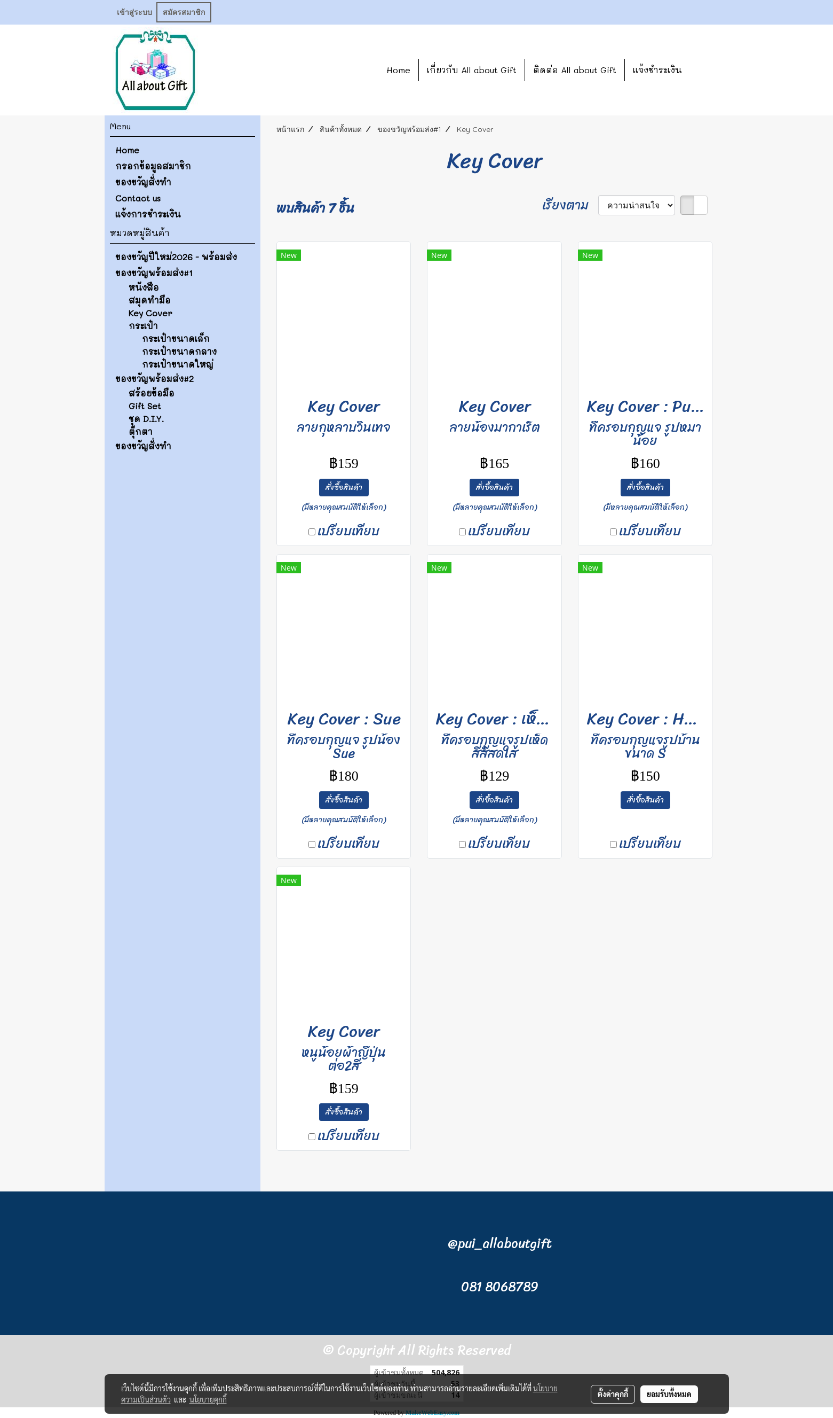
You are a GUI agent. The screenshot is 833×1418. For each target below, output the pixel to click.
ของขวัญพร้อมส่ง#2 (154, 378)
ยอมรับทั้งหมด (669, 1394)
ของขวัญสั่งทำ (143, 182)
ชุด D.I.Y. (146, 418)
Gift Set (145, 405)
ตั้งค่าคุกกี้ (613, 1394)
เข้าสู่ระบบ (134, 13)
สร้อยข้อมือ (151, 393)
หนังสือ (144, 287)
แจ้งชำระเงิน (657, 69)
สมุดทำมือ (150, 300)
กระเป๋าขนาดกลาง (179, 351)
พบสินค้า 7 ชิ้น (315, 208)
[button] (706, 70)
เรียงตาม (570, 205)
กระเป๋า (143, 325)
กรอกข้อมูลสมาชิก (153, 166)
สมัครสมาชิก (184, 13)
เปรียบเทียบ (348, 531)
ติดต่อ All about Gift (574, 69)
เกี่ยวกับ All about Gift (472, 69)
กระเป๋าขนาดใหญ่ (177, 364)
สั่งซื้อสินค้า (344, 487)
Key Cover (150, 312)
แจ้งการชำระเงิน (148, 214)
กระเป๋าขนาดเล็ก (176, 338)
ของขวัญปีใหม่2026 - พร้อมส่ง (176, 256)
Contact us (138, 198)
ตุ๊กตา (141, 431)
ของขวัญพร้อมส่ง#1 (154, 272)
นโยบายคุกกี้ (208, 1399)
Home (398, 69)
